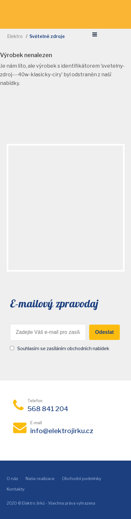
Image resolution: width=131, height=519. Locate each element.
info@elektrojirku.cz (61, 431)
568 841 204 (47, 409)
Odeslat (104, 332)
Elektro (15, 36)
